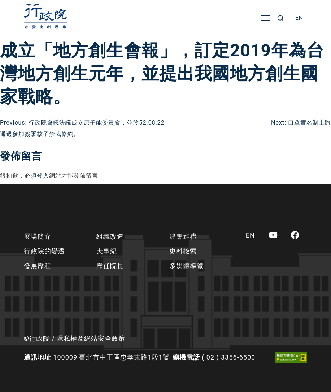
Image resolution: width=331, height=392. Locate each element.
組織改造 (110, 236)
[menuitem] (299, 18)
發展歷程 (37, 266)
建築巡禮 (183, 236)
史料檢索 (183, 251)
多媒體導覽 (186, 266)
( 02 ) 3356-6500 (228, 357)
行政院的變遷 (44, 251)
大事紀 (106, 251)
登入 (43, 175)
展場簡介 (37, 236)
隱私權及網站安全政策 (91, 338)
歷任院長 (110, 266)
